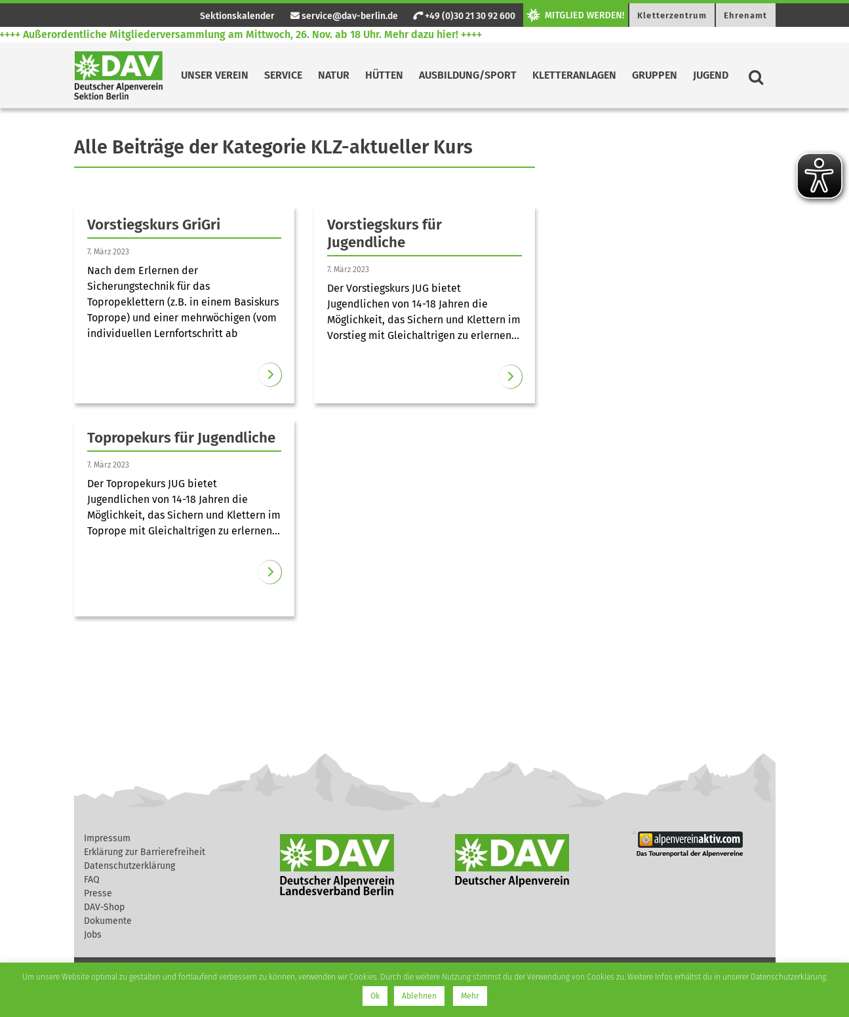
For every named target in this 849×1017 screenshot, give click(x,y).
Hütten (384, 75)
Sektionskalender (237, 16)
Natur (333, 75)
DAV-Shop (104, 907)
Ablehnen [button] (419, 996)
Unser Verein (214, 75)
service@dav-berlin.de (344, 16)
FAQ (92, 879)
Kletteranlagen (574, 75)
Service (283, 75)
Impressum (107, 838)
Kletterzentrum (671, 15)
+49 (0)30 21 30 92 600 (464, 16)
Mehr (470, 996)
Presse (98, 893)
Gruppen (654, 75)
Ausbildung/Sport (468, 75)
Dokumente (108, 921)
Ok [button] (375, 996)
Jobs (93, 934)
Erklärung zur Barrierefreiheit (144, 852)
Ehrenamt (746, 15)
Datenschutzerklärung (129, 865)
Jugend (710, 75)
